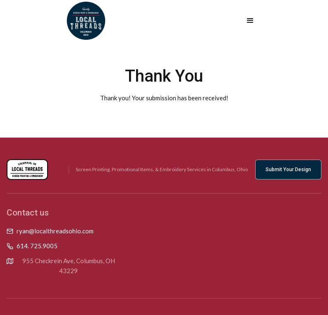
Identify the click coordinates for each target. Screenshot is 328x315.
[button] (250, 20)
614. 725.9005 (37, 246)
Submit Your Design (288, 169)
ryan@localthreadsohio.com (55, 231)
